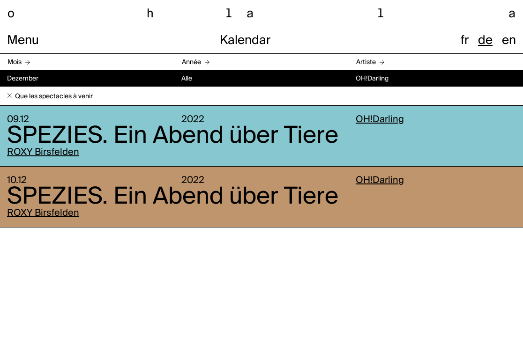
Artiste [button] (366, 62)
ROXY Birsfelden (43, 152)
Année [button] (191, 62)
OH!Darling (380, 120)
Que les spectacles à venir (54, 96)
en (509, 41)
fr (465, 41)
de (485, 41)
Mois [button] (14, 62)
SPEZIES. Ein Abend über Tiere (172, 136)
